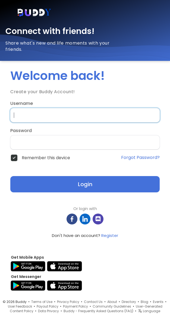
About (112, 301)
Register (109, 235)
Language (149, 311)
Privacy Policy (68, 301)
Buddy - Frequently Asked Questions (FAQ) (98, 311)
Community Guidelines (112, 306)
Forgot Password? (140, 158)
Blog (144, 301)
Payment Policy (75, 306)
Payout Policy (47, 306)
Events (158, 301)
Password (21, 131)
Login (85, 184)
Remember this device (46, 158)
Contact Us (93, 301)
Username (21, 104)
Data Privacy (48, 311)
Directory (129, 301)
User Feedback (20, 306)
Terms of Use (41, 301)
